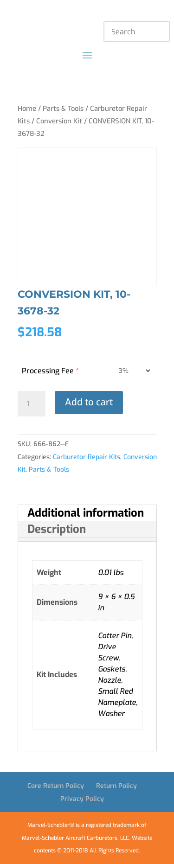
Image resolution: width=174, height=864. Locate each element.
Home (27, 108)
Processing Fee (50, 371)
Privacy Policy (82, 798)
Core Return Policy (55, 785)
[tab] (87, 513)
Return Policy (116, 785)
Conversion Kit (59, 121)
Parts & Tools (63, 108)
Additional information (85, 513)
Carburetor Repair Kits (86, 457)
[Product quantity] (31, 404)
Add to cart (89, 402)
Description (56, 529)
